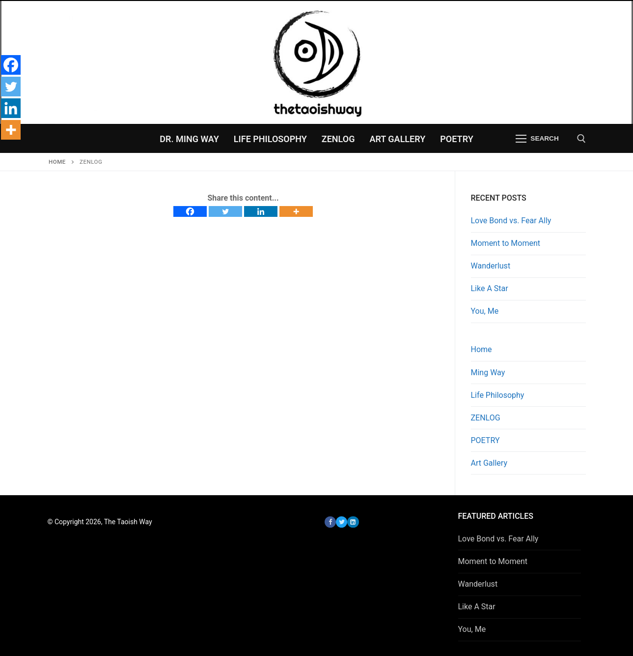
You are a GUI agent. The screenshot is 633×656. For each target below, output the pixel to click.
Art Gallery (489, 463)
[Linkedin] (260, 211)
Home (57, 161)
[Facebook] (190, 211)
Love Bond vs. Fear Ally (511, 220)
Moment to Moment (506, 243)
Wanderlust (491, 265)
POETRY (485, 440)
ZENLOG (485, 417)
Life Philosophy (497, 395)
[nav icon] (537, 138)
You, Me (485, 311)
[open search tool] (581, 138)
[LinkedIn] (352, 522)
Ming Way (488, 372)
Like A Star (489, 288)
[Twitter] (225, 211)
